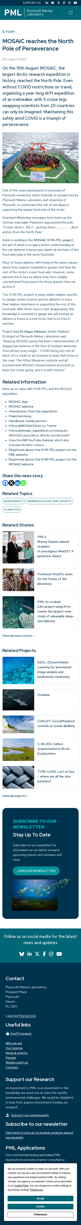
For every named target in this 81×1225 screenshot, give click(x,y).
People (11, 1058)
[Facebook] (64, 3)
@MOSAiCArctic (29, 426)
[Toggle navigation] (70, 13)
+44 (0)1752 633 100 (21, 1016)
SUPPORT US (32, 3)
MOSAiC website (21, 406)
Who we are (14, 1043)
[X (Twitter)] (58, 3)
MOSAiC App (18, 402)
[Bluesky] (52, 3)
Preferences (40, 1214)
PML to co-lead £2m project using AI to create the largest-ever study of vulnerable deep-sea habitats (55, 611)
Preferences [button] (36, 1190)
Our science (14, 1048)
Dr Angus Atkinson (33, 331)
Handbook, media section (27, 421)
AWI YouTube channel (37, 440)
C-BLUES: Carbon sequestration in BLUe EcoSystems (53, 749)
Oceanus (43, 695)
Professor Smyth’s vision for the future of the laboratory (55, 579)
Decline (40, 1206)
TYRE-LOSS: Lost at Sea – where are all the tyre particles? (55, 776)
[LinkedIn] (47, 3)
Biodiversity (13, 501)
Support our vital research (30, 1115)
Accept (40, 1198)
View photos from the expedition (33, 411)
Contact (12, 1067)
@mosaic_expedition (33, 430)
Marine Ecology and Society (49, 501)
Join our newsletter (36, 871)
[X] (11, 483)
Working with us (17, 1062)
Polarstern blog (20, 416)
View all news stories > (18, 636)
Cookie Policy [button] (21, 1185)
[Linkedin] (17, 483)
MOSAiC (48, 68)
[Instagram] (69, 3)
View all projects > (15, 796)
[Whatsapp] (23, 483)
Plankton (12, 509)
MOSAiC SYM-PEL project (53, 240)
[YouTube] (75, 3)
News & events (17, 1053)
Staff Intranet (19, 1034)
